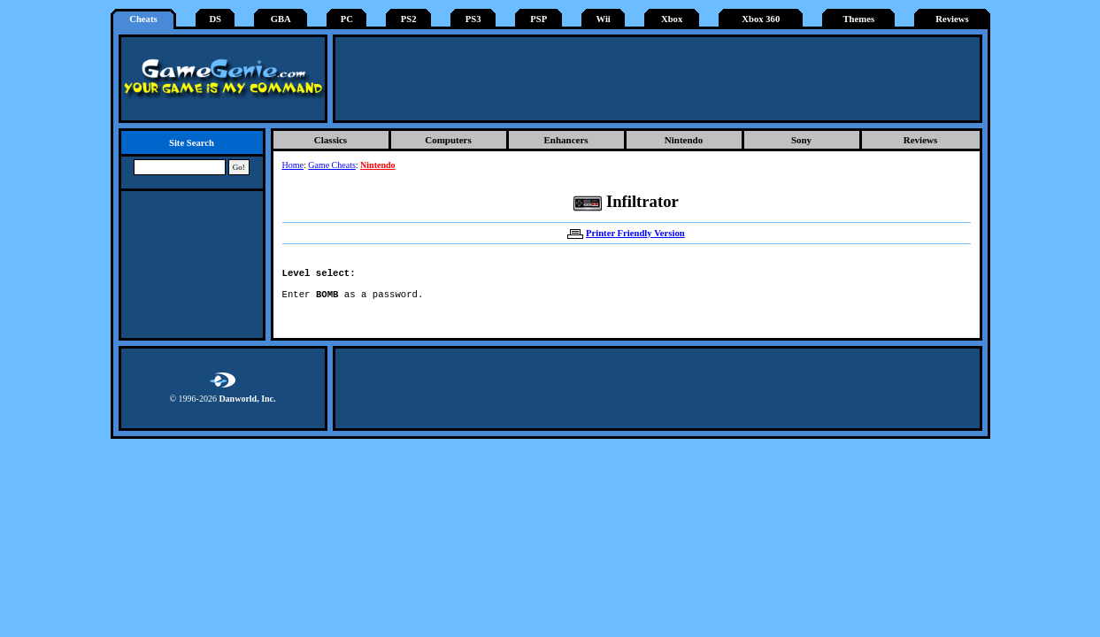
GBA (281, 19)
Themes (859, 19)
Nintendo (684, 139)
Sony (801, 139)
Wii (603, 19)
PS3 (473, 19)
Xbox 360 (761, 19)
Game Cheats (332, 165)
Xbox (671, 19)
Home (293, 165)
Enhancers (565, 139)
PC (347, 19)
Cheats (143, 19)
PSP (538, 19)
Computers (448, 139)
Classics (330, 139)
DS (215, 19)
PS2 (409, 19)
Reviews (951, 19)
